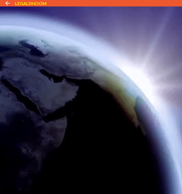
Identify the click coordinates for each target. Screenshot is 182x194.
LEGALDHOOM (31, 3)
